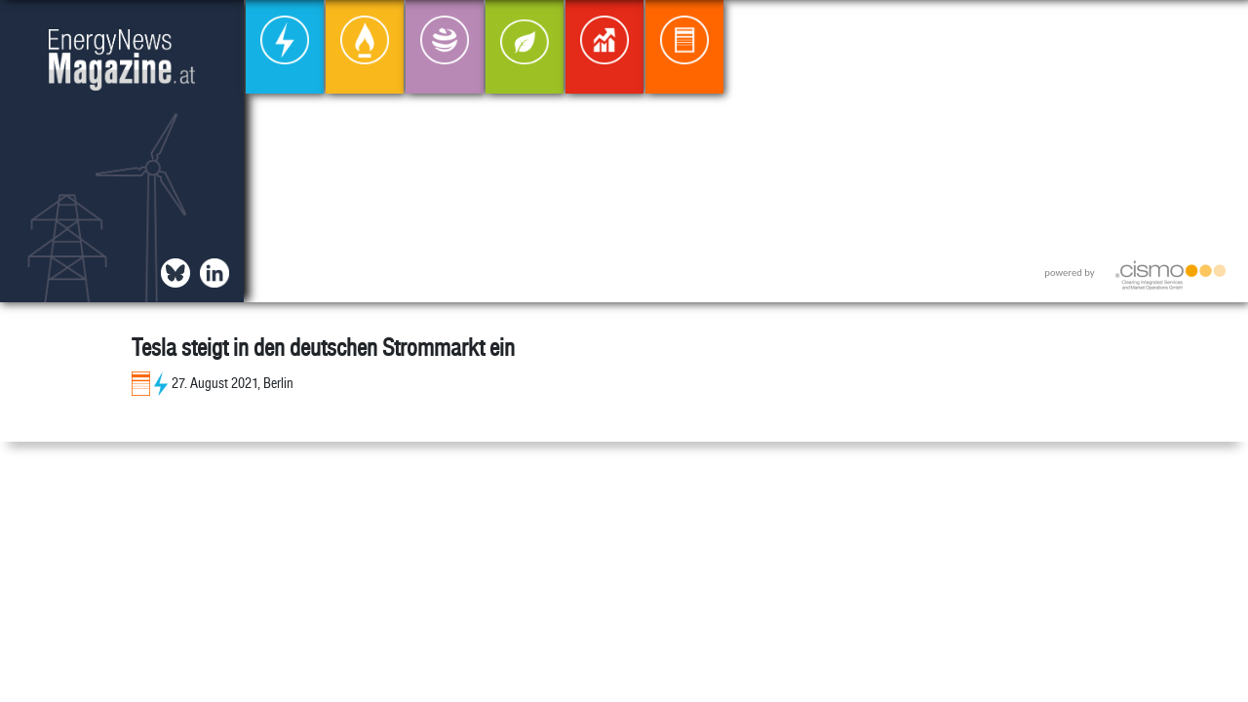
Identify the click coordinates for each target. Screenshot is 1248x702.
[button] (1217, 31)
